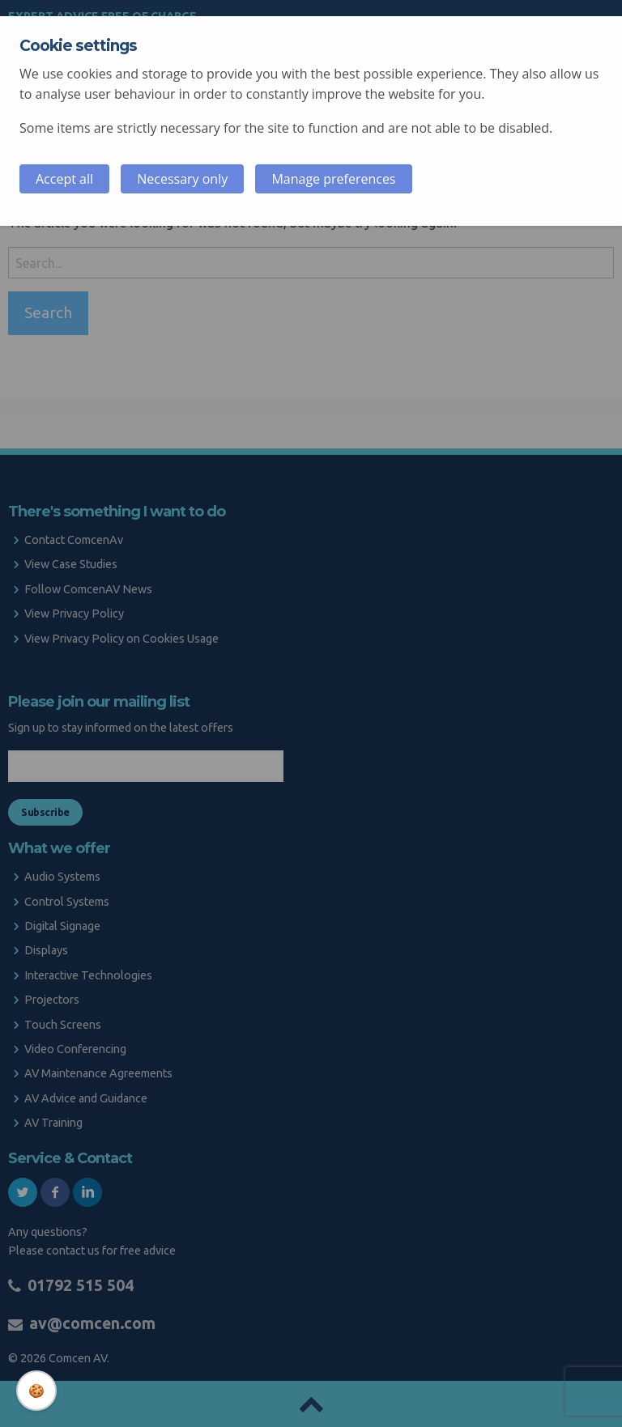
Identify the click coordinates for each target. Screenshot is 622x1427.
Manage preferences (333, 179)
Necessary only (182, 179)
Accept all (64, 179)
